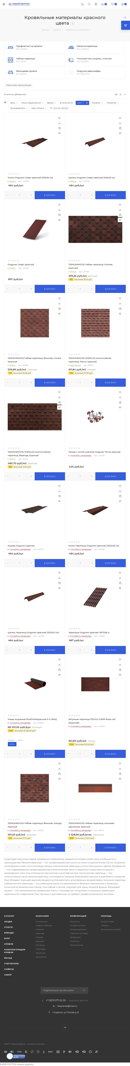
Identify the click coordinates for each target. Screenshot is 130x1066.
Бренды (9, 933)
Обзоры (105, 925)
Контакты (40, 945)
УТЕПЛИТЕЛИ (11, 963)
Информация (78, 916)
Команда (40, 933)
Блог (7, 938)
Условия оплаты (77, 925)
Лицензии (41, 953)
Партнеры (41, 949)
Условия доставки (78, 929)
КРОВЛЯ (8, 944)
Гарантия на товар (79, 933)
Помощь (106, 916)
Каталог (9, 916)
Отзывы (39, 937)
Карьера (40, 941)
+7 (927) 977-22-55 (56, 1000)
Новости (40, 929)
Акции (8, 921)
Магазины (75, 921)
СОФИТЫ (9, 969)
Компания (42, 916)
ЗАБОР (8, 975)
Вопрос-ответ (107, 921)
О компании (42, 921)
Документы (41, 957)
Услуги (8, 927)
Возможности (76, 945)
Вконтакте (65, 1027)
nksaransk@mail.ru (67, 1006)
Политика (74, 941)
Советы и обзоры (44, 925)
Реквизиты (75, 937)
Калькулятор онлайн (111, 929)
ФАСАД (8, 958)
